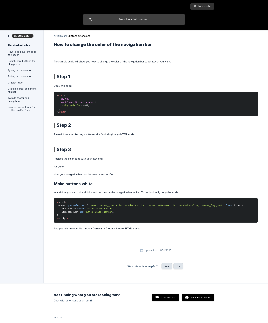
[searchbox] (134, 19)
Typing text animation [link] (20, 70)
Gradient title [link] (15, 82)
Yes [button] (167, 266)
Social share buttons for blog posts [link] (21, 63)
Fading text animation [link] (20, 76)
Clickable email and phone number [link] (22, 90)
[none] (202, 6)
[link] (21, 35)
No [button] (178, 266)
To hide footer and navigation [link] (18, 99)
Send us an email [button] (200, 297)
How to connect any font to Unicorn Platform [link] (22, 109)
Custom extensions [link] (79, 35)
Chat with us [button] (168, 297)
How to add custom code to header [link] (22, 53)
